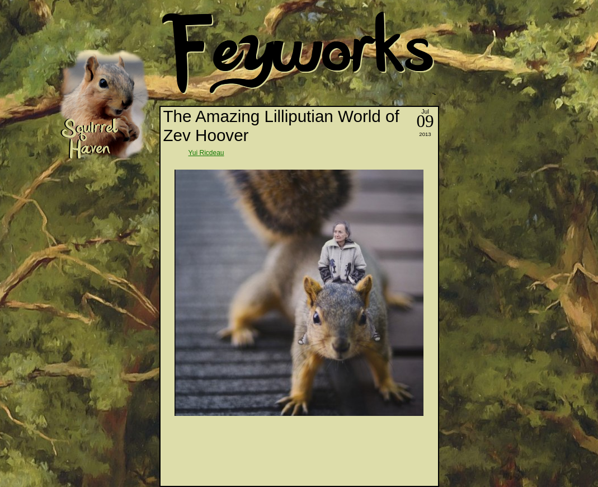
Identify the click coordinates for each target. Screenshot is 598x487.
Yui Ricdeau (206, 153)
